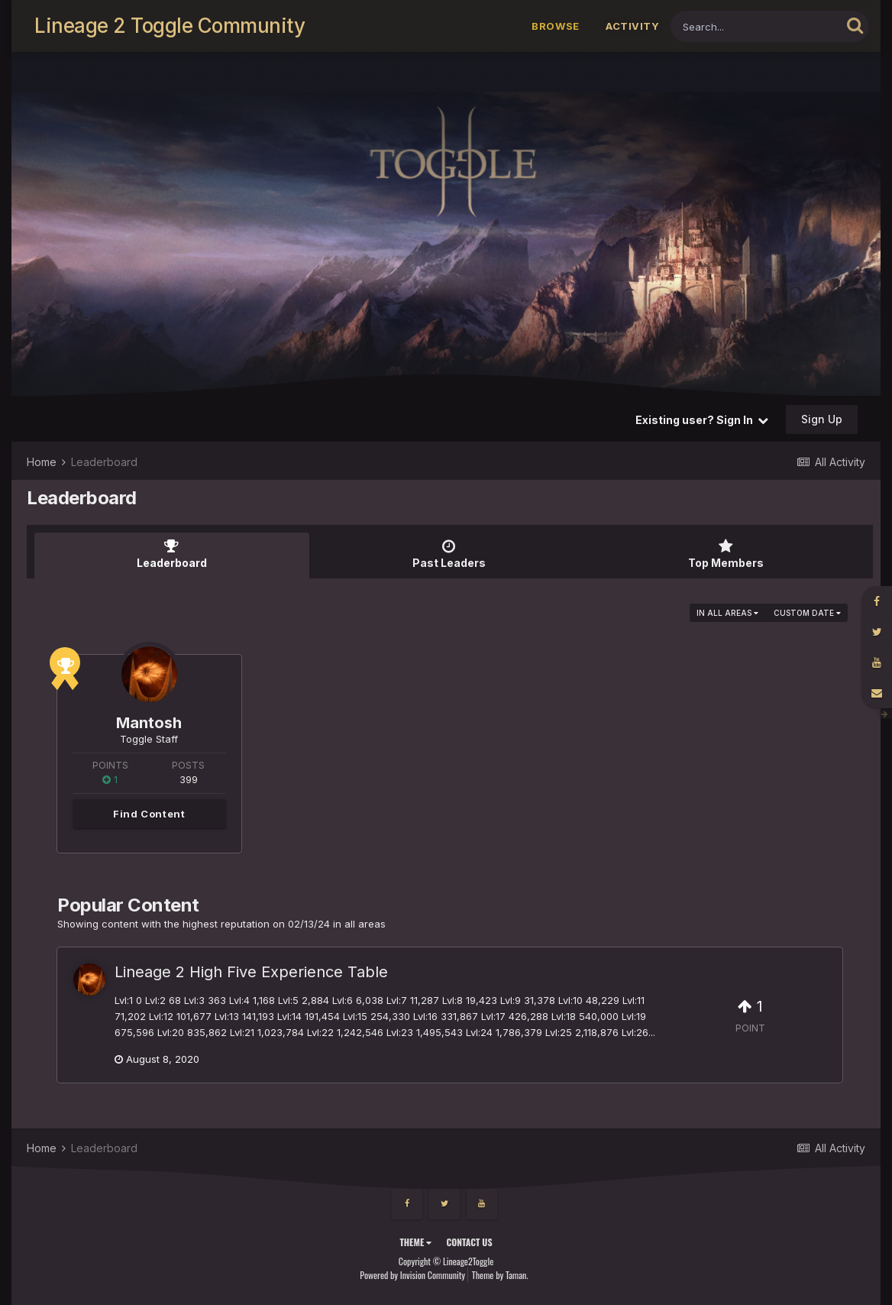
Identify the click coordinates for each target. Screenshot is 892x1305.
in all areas (727, 612)
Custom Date (807, 612)
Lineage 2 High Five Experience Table (251, 972)
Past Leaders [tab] (449, 554)
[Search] (756, 26)
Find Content (149, 814)
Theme (415, 1241)
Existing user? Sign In (701, 419)
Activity (632, 26)
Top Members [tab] (726, 554)
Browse (556, 26)
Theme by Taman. (500, 1274)
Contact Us (469, 1241)
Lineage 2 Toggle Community (169, 25)
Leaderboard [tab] (172, 554)
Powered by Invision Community (412, 1274)
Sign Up (821, 419)
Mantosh (149, 723)
